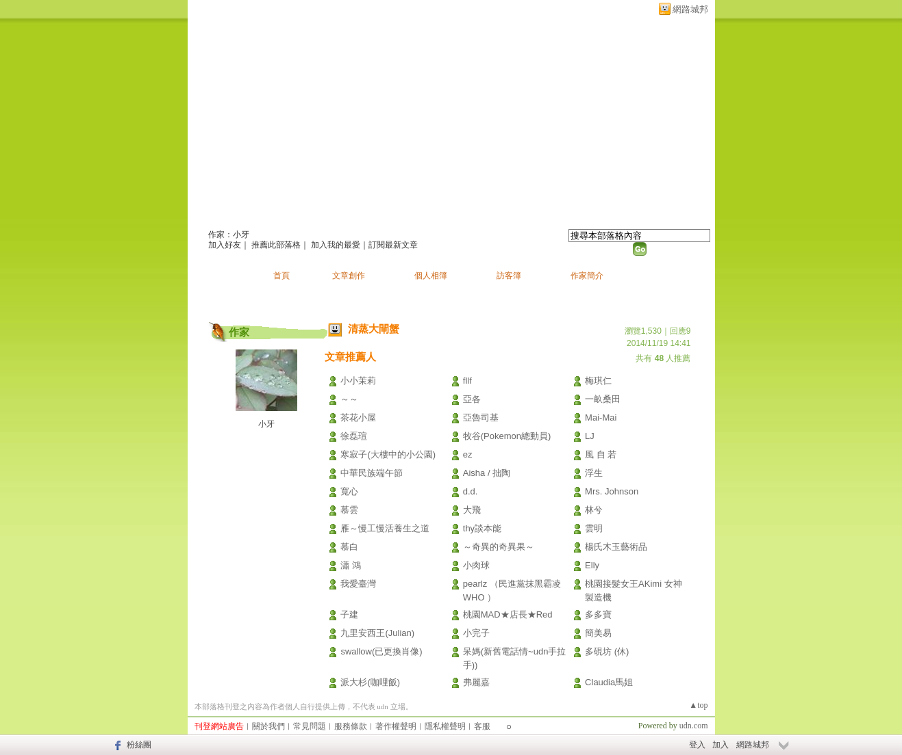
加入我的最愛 (335, 245)
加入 (720, 745)
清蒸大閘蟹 (373, 328)
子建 (349, 614)
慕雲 (349, 510)
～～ (349, 399)
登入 (697, 745)
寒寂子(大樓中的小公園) (388, 454)
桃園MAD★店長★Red (508, 614)
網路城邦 (690, 9)
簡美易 (598, 633)
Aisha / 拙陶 (486, 473)
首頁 (281, 275)
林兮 (594, 510)
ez (468, 454)
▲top (698, 705)
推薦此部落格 (276, 245)
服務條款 (350, 726)
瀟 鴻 (350, 565)
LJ (589, 436)
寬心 (349, 491)
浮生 (594, 473)
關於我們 (268, 726)
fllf (467, 380)
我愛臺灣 (358, 584)
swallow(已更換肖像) (381, 651)
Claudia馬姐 (609, 682)
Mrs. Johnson (611, 491)
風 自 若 (600, 454)
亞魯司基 (481, 417)
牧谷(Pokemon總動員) (507, 436)
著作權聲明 (395, 726)
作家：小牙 (228, 234)
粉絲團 (139, 745)
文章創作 (348, 275)
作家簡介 (587, 275)
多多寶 (598, 614)
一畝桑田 (603, 399)
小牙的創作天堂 (268, 216)
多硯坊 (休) (607, 651)
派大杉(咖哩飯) (370, 682)
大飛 (472, 510)
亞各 (472, 399)
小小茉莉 (358, 380)
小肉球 (476, 565)
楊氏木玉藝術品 (616, 547)
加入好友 (224, 245)
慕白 (349, 547)
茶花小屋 (358, 417)
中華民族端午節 (371, 473)
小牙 (266, 424)
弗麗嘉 (476, 682)
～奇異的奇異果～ (498, 547)
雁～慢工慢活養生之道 (384, 528)
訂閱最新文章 (393, 245)
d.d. (470, 491)
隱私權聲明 (445, 726)
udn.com (693, 725)
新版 (379, 216)
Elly (592, 565)
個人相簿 (430, 275)
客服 (482, 726)
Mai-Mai (600, 417)
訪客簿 (509, 275)
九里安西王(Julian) (377, 633)
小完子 (476, 633)
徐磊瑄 (353, 436)
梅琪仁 (598, 380)
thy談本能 (482, 528)
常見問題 (309, 726)
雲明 (594, 528)
